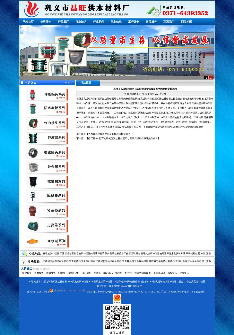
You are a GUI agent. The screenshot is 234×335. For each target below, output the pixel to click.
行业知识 (80, 21)
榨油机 (97, 273)
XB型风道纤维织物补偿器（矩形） (131, 281)
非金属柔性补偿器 (195, 281)
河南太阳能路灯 (142, 273)
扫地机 (61, 273)
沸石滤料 (86, 273)
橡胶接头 (27, 273)
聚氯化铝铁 (159, 273)
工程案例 (133, 21)
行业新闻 (98, 21)
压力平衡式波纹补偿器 (55, 281)
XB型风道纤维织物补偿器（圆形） (168, 281)
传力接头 (39, 273)
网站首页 (28, 21)
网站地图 (186, 21)
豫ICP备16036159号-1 (38, 291)
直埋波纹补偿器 (51, 253)
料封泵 (128, 273)
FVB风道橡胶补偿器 (77, 281)
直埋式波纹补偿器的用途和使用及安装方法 (163, 253)
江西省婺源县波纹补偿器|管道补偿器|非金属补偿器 (122, 261)
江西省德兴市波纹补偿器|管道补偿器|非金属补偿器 (69, 261)
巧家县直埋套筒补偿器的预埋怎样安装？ (109, 133)
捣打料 (118, 273)
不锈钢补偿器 (193, 253)
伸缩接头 (51, 273)
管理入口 (137, 286)
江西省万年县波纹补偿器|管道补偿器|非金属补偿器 (175, 261)
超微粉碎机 (73, 273)
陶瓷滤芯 (108, 273)
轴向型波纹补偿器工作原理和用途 (122, 253)
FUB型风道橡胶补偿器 (100, 281)
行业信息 (116, 21)
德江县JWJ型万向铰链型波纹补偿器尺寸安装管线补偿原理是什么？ (123, 138)
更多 (208, 253)
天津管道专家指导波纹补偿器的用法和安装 (82, 253)
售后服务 (151, 21)
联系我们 (168, 21)
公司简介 (45, 21)
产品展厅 (63, 21)
